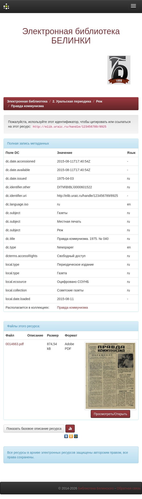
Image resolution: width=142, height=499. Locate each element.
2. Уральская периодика (71, 101)
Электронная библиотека (27, 101)
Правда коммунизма (27, 106)
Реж (99, 101)
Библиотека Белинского (96, 488)
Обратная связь (129, 488)
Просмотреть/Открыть (110, 414)
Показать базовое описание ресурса (33, 428)
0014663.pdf (15, 344)
